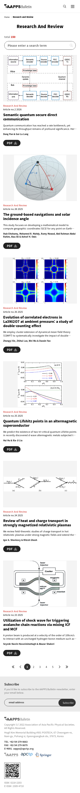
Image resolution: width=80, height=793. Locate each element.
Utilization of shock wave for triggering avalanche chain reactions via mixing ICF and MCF (36, 624)
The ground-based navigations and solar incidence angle (36, 216)
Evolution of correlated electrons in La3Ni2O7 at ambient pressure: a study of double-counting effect (38, 321)
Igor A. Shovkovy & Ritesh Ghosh (20, 540)
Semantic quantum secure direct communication (30, 117)
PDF (12, 143)
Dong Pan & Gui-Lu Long (15, 134)
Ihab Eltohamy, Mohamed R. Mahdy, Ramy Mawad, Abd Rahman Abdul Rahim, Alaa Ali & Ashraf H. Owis (39, 235)
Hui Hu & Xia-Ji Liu (12, 440)
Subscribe (68, 702)
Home (7, 17)
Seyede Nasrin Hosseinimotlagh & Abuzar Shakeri (28, 643)
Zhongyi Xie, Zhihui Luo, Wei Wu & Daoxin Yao (27, 340)
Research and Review (15, 106)
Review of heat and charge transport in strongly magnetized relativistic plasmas (37, 523)
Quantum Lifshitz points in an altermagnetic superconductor (40, 423)
